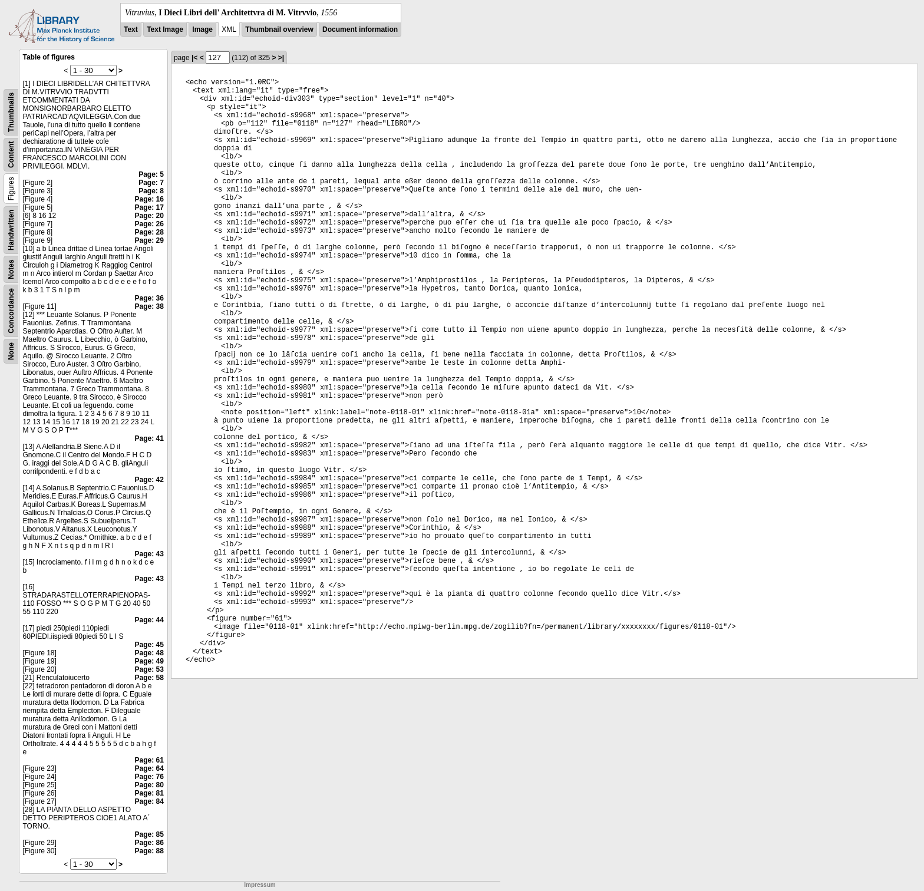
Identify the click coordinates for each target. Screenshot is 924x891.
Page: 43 (149, 554)
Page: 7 (151, 183)
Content (11, 154)
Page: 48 (149, 653)
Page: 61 (149, 760)
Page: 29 (149, 240)
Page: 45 (149, 645)
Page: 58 (149, 678)
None (11, 351)
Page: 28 (149, 232)
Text (131, 29)
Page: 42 (149, 480)
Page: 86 (149, 843)
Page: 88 (149, 851)
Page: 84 (149, 801)
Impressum (259, 885)
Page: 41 (149, 438)
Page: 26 (149, 224)
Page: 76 (149, 777)
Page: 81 (149, 793)
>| (281, 58)
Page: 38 (149, 306)
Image (202, 29)
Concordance (11, 311)
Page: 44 (149, 620)
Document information (360, 29)
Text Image (165, 29)
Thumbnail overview (279, 29)
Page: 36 (149, 298)
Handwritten (11, 230)
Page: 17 (149, 207)
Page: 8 (151, 191)
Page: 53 (149, 669)
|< (194, 58)
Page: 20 (149, 216)
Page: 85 (149, 834)
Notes (11, 269)
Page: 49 (149, 661)
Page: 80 (149, 785)
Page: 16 (149, 199)
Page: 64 (149, 768)
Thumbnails (11, 112)
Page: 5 (151, 174)
